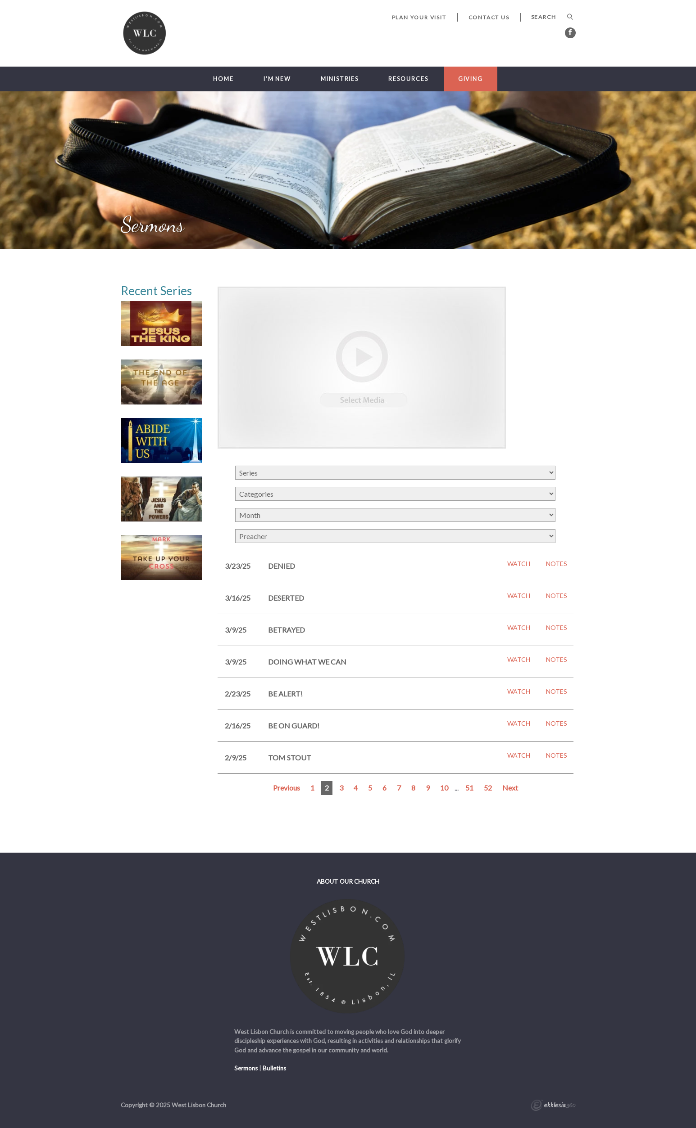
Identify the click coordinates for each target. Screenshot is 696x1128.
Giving (470, 79)
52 (488, 787)
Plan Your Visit (419, 17)
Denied (281, 566)
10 (444, 787)
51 (469, 787)
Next (510, 787)
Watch (518, 563)
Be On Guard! (293, 725)
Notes (556, 563)
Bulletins (274, 1068)
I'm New (277, 79)
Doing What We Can (307, 661)
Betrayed (286, 629)
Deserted (286, 597)
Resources (408, 79)
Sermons (246, 1068)
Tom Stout (289, 757)
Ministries (340, 79)
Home (223, 79)
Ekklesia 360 (553, 1106)
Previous (286, 787)
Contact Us (489, 17)
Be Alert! (285, 693)
